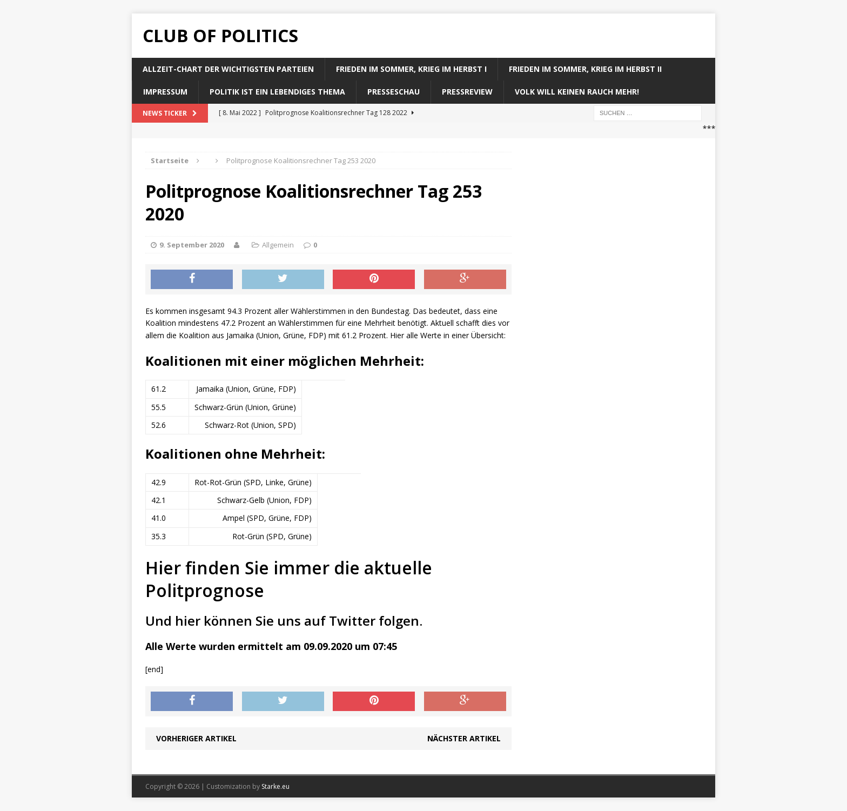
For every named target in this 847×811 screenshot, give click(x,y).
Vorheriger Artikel (196, 738)
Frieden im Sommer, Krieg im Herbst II (585, 69)
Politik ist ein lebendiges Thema (277, 91)
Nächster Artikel (464, 738)
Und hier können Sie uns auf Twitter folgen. (283, 620)
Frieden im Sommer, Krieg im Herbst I (411, 69)
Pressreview (467, 91)
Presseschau (393, 91)
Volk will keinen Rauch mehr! (577, 91)
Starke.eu (275, 786)
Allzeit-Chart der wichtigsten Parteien (228, 69)
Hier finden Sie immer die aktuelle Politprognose (288, 579)
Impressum (165, 91)
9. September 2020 (191, 245)
